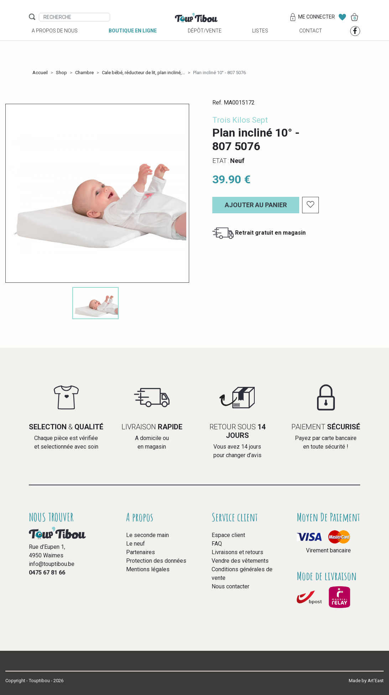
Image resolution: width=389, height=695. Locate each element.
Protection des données (156, 560)
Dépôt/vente (205, 39)
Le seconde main (147, 535)
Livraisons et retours (237, 552)
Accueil (40, 72)
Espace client (228, 535)
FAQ (217, 543)
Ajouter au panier (256, 205)
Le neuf (135, 543)
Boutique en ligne (133, 39)
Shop (61, 72)
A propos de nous (55, 39)
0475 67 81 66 (47, 572)
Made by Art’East (366, 680)
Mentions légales (148, 569)
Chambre (84, 72)
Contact (310, 39)
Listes (260, 39)
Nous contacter (230, 586)
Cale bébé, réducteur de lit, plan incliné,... (143, 72)
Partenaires (140, 552)
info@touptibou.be (51, 564)
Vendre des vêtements (240, 560)
